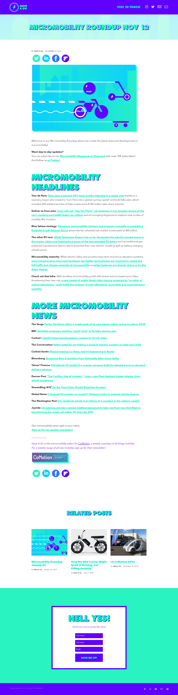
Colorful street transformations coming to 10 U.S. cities (74, 338)
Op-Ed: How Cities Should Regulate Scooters (79, 387)
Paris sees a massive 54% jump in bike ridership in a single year (86, 195)
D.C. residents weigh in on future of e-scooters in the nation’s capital (98, 401)
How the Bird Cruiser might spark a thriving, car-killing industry (89, 565)
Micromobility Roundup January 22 (46, 563)
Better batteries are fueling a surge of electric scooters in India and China (97, 344)
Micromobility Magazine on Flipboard (82, 156)
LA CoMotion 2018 (123, 562)
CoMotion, (84, 443)
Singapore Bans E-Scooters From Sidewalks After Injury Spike (82, 358)
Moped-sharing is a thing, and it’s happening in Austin (81, 351)
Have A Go (37, 51)
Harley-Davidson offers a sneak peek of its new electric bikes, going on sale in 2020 (94, 324)
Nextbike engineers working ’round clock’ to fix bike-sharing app (76, 331)
